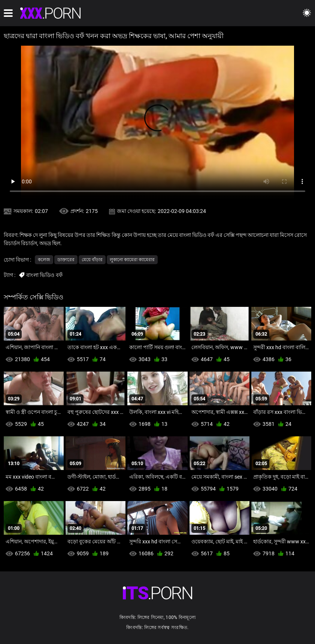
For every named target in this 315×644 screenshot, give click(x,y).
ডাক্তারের (66, 259)
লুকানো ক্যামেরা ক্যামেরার (132, 259)
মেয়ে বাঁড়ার (92, 259)
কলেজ (44, 259)
